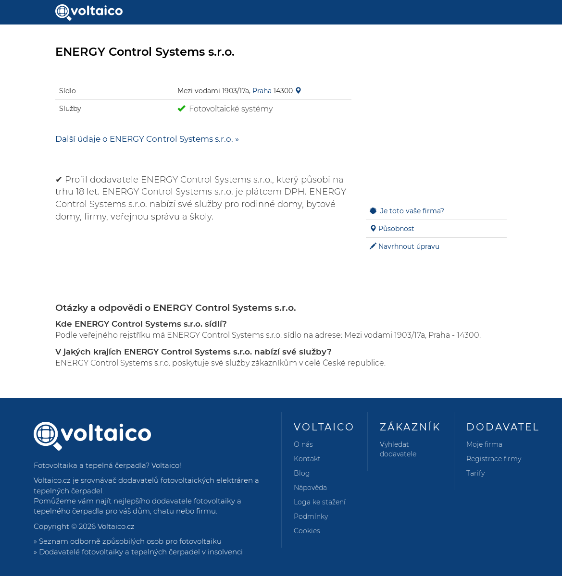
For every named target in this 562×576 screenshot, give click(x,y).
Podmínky (311, 516)
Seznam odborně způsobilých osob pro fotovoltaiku (130, 541)
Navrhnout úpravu (408, 246)
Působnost (396, 228)
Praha (262, 90)
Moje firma (484, 444)
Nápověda (310, 487)
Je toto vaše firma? (412, 211)
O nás (303, 444)
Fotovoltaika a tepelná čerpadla (90, 465)
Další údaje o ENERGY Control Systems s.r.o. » (147, 139)
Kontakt (307, 458)
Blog (302, 473)
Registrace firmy (493, 458)
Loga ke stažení (320, 502)
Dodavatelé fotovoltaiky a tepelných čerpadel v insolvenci (141, 551)
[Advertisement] (436, 133)
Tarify (475, 473)
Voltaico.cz (116, 526)
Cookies (307, 531)
